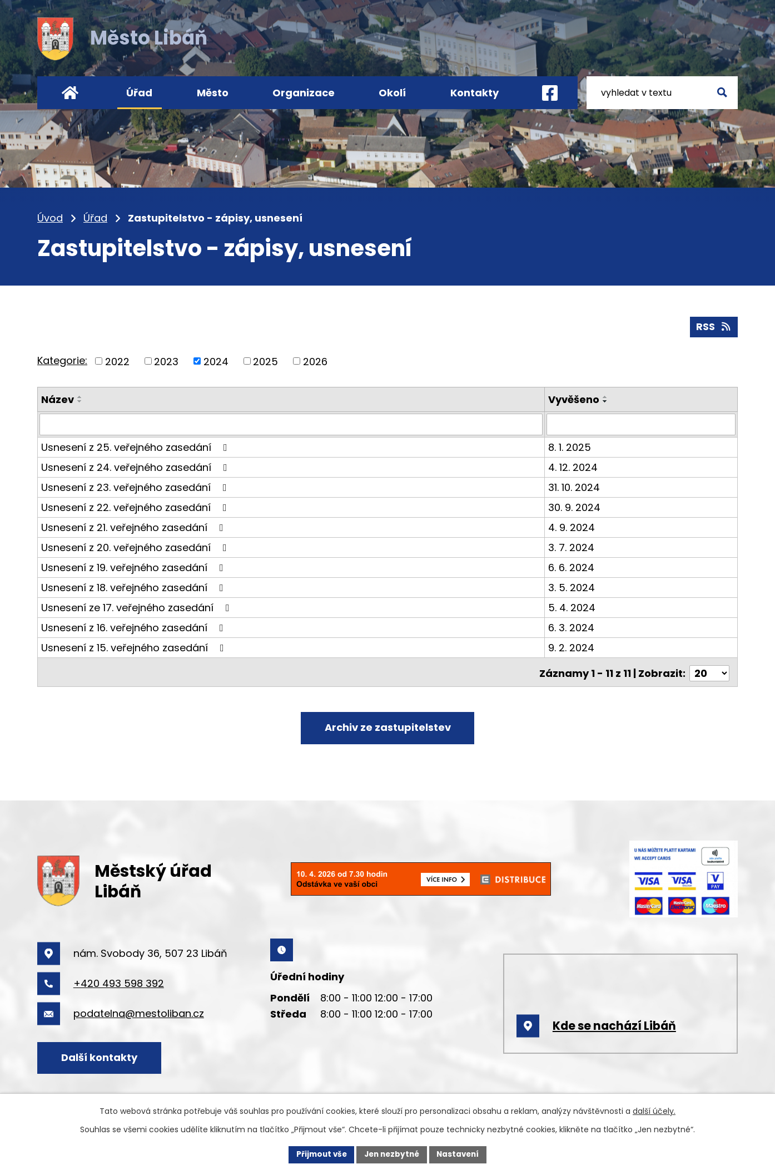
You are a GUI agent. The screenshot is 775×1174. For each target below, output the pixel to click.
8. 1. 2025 (570, 446)
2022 (117, 360)
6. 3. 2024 (572, 626)
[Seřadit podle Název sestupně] (80, 401)
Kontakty (474, 93)
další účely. (654, 1110)
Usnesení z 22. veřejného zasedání (136, 506)
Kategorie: (62, 360)
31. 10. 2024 (574, 486)
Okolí (392, 93)
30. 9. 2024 (575, 506)
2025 (265, 360)
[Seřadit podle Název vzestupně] (80, 396)
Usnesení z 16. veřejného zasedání (134, 626)
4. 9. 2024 (572, 526)
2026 (315, 360)
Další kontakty (102, 1056)
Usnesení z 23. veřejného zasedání (136, 486)
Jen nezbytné (391, 1154)
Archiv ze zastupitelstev (388, 725)
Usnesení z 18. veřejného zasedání (134, 586)
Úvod (50, 218)
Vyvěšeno (574, 399)
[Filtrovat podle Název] (291, 423)
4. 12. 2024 (573, 466)
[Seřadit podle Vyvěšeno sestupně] (606, 401)
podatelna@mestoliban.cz (138, 1012)
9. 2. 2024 (572, 647)
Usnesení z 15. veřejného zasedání (134, 647)
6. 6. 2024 (572, 566)
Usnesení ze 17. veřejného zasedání (137, 606)
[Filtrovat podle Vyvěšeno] (641, 423)
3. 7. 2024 (572, 546)
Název (57, 399)
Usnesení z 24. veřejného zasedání (136, 466)
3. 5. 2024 (572, 586)
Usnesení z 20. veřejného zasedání (136, 546)
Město (212, 93)
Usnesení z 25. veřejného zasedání (136, 446)
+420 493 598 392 (118, 982)
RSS (713, 326)
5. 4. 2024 (572, 606)
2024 (215, 360)
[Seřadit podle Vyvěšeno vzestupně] (606, 396)
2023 (166, 360)
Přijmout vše (318, 1154)
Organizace (303, 93)
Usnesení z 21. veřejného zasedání (134, 526)
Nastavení (461, 1154)
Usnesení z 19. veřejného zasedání (134, 566)
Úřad (95, 218)
